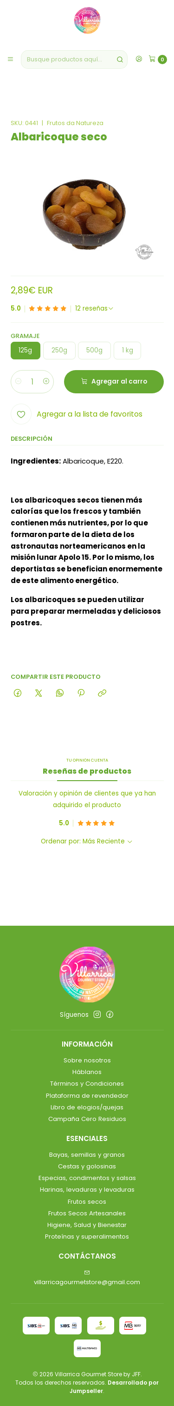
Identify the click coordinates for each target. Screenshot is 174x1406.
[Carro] (158, 59)
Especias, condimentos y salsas (87, 1178)
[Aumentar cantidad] (46, 382)
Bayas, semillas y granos (87, 1154)
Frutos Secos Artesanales (87, 1213)
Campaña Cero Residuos (87, 1118)
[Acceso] (138, 59)
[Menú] (10, 59)
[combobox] (74, 59)
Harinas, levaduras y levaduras (87, 1189)
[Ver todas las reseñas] (94, 308)
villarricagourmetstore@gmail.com (87, 1278)
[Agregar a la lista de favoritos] (76, 414)
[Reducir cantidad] (18, 382)
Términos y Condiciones (87, 1083)
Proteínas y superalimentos (87, 1236)
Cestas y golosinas (87, 1166)
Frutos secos (87, 1201)
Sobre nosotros (87, 1060)
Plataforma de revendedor (87, 1095)
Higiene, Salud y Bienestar (87, 1224)
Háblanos (87, 1072)
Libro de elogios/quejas (87, 1107)
